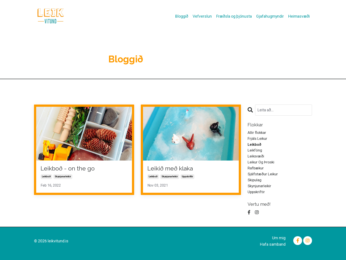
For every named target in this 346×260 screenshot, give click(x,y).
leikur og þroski (262, 164)
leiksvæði (256, 158)
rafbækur (256, 170)
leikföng (255, 152)
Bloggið (180, 13)
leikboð (46, 177)
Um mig (279, 242)
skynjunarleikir (63, 177)
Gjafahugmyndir (269, 13)
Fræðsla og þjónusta (241, 16)
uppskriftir (187, 177)
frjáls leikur (258, 139)
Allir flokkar (257, 132)
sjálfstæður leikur (264, 177)
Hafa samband (273, 249)
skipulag (255, 183)
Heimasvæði (299, 13)
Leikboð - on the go (70, 169)
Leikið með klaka (173, 169)
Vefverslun (201, 13)
